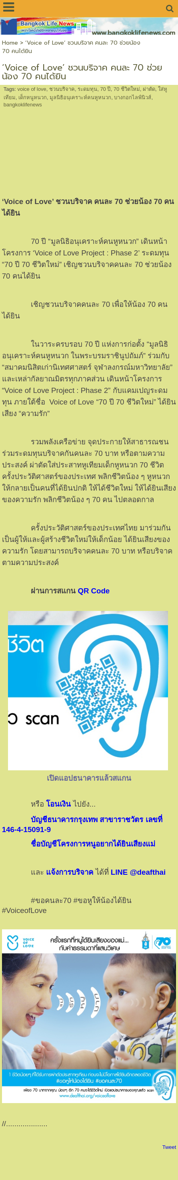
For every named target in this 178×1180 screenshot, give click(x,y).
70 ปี (105, 89)
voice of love (31, 89)
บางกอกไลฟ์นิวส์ (132, 97)
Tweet (169, 1147)
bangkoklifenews (23, 105)
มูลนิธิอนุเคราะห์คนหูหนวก (80, 97)
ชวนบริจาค (62, 89)
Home (10, 43)
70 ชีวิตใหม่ (127, 89)
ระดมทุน (87, 89)
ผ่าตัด (149, 89)
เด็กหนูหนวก (32, 97)
